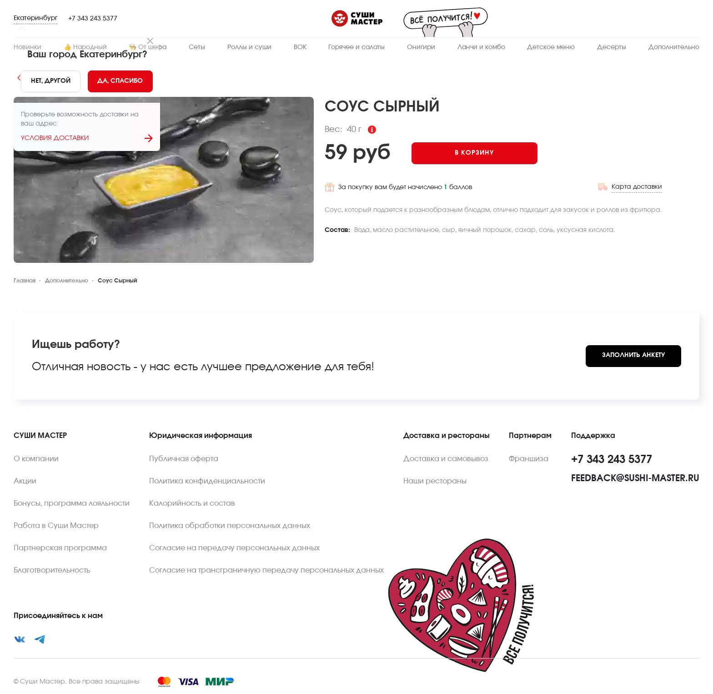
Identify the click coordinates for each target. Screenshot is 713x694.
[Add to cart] (474, 153)
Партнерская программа (60, 548)
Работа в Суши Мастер (56, 525)
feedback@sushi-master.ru (635, 478)
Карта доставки (637, 187)
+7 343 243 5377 (92, 18)
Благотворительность (52, 570)
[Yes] (120, 81)
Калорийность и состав (192, 503)
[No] (50, 81)
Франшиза (528, 459)
